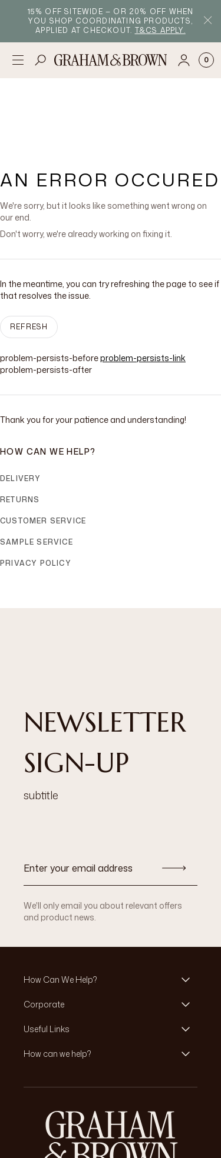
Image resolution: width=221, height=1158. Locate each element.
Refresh (29, 270)
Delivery (20, 422)
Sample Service (36, 485)
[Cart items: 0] (206, 60)
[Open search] (40, 60)
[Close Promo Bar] (208, 21)
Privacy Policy (35, 507)
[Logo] (110, 60)
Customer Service (43, 464)
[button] (110, 923)
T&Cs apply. (160, 30)
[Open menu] (17, 60)
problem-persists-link (143, 301)
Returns (19, 443)
